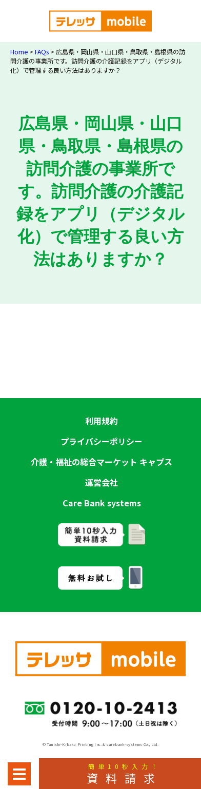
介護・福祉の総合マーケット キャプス (101, 462)
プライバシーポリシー (102, 441)
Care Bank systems (102, 503)
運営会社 (101, 482)
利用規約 (101, 421)
